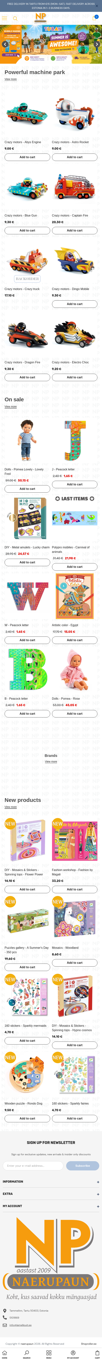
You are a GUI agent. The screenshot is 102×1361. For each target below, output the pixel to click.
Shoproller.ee (88, 1343)
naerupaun (27, 1343)
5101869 (14, 1317)
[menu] (4, 18)
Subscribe (82, 1166)
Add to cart (27, 157)
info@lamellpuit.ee (21, 1325)
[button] (27, 1355)
